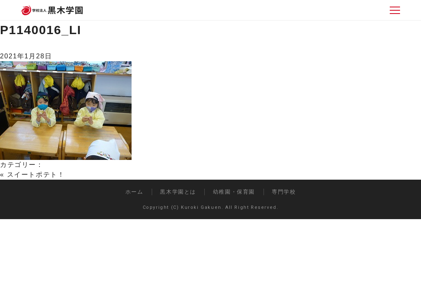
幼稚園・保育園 (234, 192)
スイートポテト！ (36, 174)
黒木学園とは (178, 192)
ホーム (134, 192)
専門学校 (284, 192)
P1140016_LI (40, 30)
